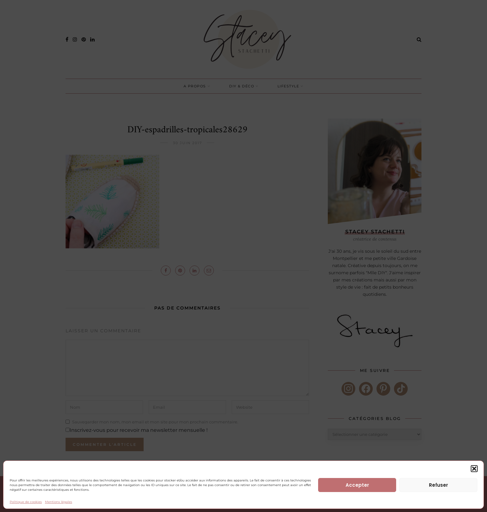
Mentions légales (58, 502)
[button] (474, 469)
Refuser (438, 485)
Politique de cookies (26, 502)
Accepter (357, 485)
